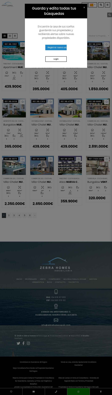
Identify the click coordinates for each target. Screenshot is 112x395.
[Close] (84, 7)
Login (56, 59)
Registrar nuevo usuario (57, 47)
